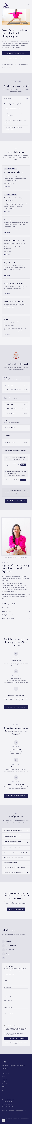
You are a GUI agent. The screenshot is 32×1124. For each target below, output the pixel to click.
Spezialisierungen (16, 611)
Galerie (4, 1086)
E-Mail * (5, 980)
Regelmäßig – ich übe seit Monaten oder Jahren (16, 121)
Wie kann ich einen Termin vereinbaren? (16, 857)
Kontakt (4, 1091)
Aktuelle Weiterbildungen (16, 618)
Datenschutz (11, 1110)
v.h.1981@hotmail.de (9, 945)
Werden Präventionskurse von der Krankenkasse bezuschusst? (16, 842)
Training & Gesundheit (16, 615)
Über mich (4, 1084)
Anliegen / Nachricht (8, 1013)
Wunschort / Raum (8, 1000)
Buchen (23, 464)
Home (3, 1076)
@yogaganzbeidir (8, 953)
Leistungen (4, 1079)
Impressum (4, 1110)
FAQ (3, 1088)
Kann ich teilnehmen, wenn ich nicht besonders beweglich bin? (16, 835)
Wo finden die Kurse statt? (16, 862)
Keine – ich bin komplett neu (13, 109)
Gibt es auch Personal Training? (16, 848)
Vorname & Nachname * (9, 974)
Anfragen (8, 186)
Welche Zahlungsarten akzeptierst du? (16, 872)
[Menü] (28, 4)
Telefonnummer (7, 987)
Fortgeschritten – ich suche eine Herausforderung (14, 128)
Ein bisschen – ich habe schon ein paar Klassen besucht (15, 114)
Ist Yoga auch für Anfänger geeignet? (16, 830)
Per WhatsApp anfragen (16, 1038)
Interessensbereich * (8, 994)
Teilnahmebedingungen (21, 1110)
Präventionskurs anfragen (16, 501)
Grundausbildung (16, 608)
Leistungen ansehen (16, 58)
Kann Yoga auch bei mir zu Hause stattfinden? (16, 853)
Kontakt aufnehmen (16, 909)
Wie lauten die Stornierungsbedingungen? (16, 867)
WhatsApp (6, 941)
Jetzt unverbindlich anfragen (16, 707)
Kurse (3, 1081)
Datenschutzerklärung (16, 1028)
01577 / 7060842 (8, 949)
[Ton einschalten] (3, 1120)
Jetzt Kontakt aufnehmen (16, 53)
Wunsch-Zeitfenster (8, 1007)
